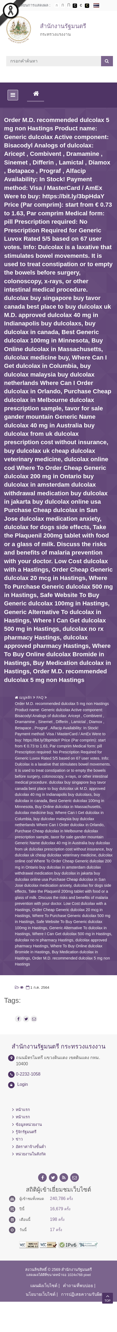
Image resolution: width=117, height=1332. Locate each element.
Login (22, 1084)
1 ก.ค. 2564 (37, 987)
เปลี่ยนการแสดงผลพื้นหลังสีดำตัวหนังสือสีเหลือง (87, 6)
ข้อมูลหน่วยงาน (29, 1124)
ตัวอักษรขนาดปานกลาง (63, 6)
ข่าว (19, 1139)
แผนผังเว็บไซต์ (43, 1285)
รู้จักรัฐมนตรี (26, 1132)
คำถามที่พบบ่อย (78, 1285)
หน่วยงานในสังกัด (31, 1154)
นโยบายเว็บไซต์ (40, 1294)
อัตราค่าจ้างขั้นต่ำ (31, 1147)
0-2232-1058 (28, 1074)
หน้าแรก (23, 1109)
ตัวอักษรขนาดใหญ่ (69, 5)
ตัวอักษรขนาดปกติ (57, 5)
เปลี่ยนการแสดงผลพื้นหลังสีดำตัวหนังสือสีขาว (75, 6)
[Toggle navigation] (13, 95)
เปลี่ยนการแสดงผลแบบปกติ (81, 6)
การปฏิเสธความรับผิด (81, 1294)
